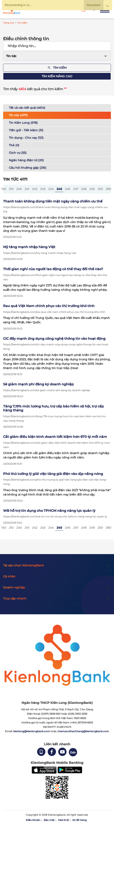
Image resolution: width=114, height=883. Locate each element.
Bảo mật (49, 820)
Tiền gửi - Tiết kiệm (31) (26, 130)
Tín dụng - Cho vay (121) (26, 138)
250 (100, 189)
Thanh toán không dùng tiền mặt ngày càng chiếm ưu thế (52, 201)
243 (42, 189)
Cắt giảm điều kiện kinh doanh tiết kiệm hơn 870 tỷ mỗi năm (55, 437)
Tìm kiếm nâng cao (57, 76)
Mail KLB (63, 820)
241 (27, 189)
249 (92, 189)
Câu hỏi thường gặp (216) (27, 168)
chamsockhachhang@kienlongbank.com (83, 731)
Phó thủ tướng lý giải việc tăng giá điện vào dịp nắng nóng (53, 474)
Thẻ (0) (14, 145)
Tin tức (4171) (18, 115)
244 (51, 189)
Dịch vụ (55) (18, 153)
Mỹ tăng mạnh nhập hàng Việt (29, 247)
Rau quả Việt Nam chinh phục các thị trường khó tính (49, 306)
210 (11, 189)
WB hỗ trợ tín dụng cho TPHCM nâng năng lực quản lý (49, 511)
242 (34, 189)
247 (75, 189)
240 (19, 189)
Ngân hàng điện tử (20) (26, 160)
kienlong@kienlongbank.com (32, 731)
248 (83, 189)
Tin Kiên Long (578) (23, 123)
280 (108, 189)
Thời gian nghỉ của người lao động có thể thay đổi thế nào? (53, 269)
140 (3, 189)
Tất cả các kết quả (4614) (27, 108)
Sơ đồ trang (79, 820)
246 (67, 189)
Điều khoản (33, 820)
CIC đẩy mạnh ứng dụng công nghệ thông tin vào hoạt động (54, 339)
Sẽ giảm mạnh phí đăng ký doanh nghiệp (38, 384)
